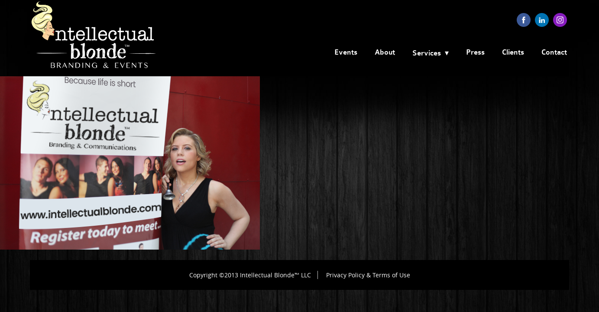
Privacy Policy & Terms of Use (368, 275)
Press (475, 52)
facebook (524, 20)
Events (345, 52)
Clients (513, 52)
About (385, 52)
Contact (554, 52)
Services (426, 53)
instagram (560, 20)
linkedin (542, 20)
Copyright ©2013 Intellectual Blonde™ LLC (250, 275)
